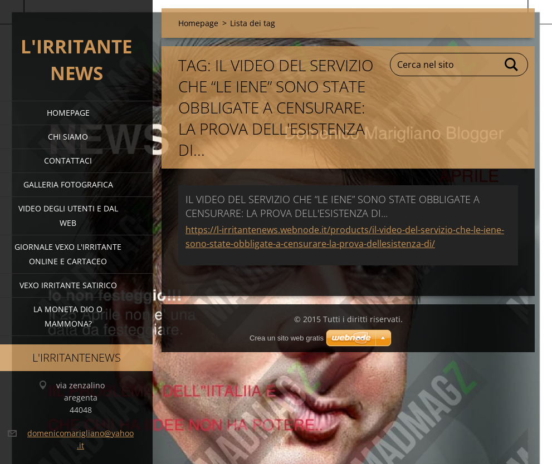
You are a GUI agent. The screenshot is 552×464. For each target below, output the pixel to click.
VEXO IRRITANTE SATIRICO (68, 285)
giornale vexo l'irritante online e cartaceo (67, 253)
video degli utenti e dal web (68, 215)
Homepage (68, 112)
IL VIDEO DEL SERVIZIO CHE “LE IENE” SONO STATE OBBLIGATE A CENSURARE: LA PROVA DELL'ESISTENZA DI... (332, 206)
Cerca (512, 64)
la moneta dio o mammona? (67, 316)
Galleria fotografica (68, 184)
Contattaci (68, 160)
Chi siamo (68, 136)
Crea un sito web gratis (287, 338)
